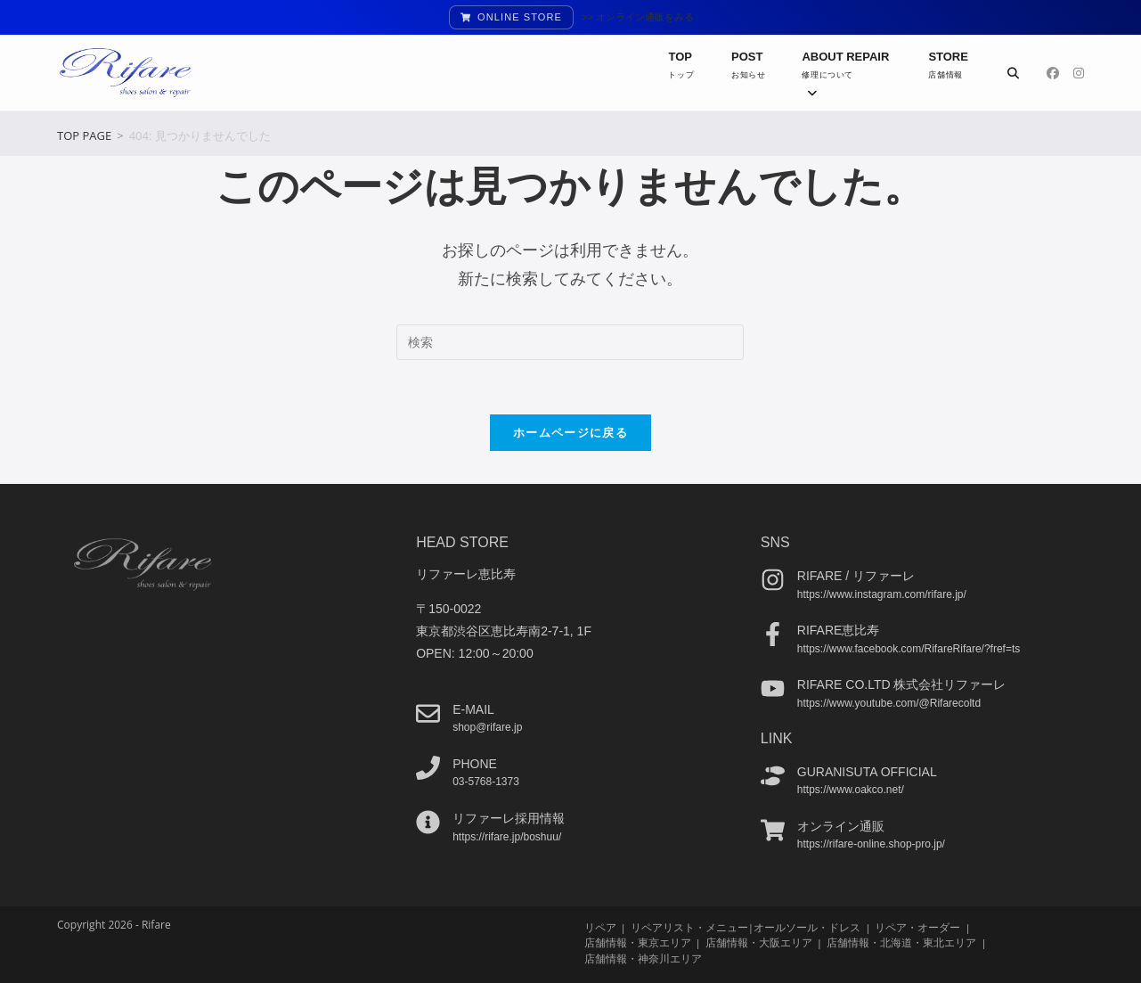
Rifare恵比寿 (838, 630)
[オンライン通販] (773, 829)
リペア (600, 927)
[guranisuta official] (773, 775)
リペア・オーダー (917, 927)
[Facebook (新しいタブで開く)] (1052, 73)
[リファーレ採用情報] (428, 822)
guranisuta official (867, 771)
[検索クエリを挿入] (570, 342)
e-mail (473, 708)
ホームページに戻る (570, 432)
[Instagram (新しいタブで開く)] (1078, 73)
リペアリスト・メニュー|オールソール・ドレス (745, 927)
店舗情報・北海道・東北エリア (901, 942)
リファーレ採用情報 (508, 818)
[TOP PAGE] (84, 135)
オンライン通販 (840, 825)
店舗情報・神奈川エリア (643, 957)
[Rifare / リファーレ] (773, 580)
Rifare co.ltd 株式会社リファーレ (902, 684)
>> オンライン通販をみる (638, 17)
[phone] (428, 767)
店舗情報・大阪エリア (758, 942)
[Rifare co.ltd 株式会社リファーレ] (773, 688)
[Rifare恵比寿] (773, 634)
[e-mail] (428, 712)
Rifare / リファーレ (856, 576)
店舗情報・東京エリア (637, 942)
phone (474, 763)
